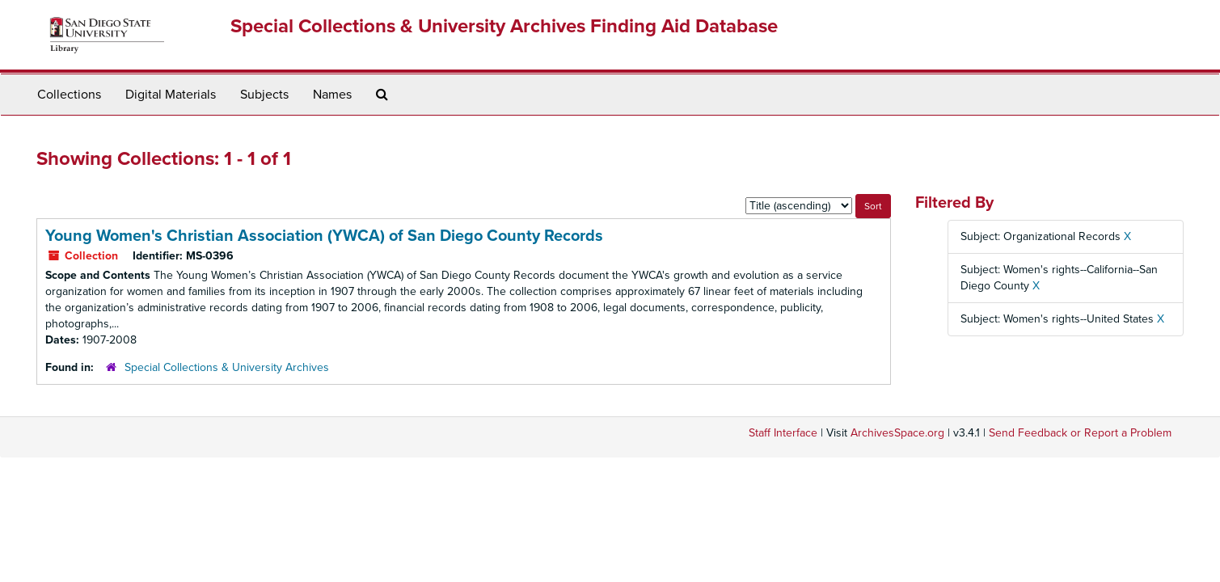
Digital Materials (170, 94)
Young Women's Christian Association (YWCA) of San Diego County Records (324, 236)
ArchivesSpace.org (897, 433)
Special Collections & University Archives (227, 367)
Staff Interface (783, 433)
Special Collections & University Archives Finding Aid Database (504, 26)
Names (332, 94)
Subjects (264, 94)
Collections (69, 94)
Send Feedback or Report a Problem (1080, 433)
